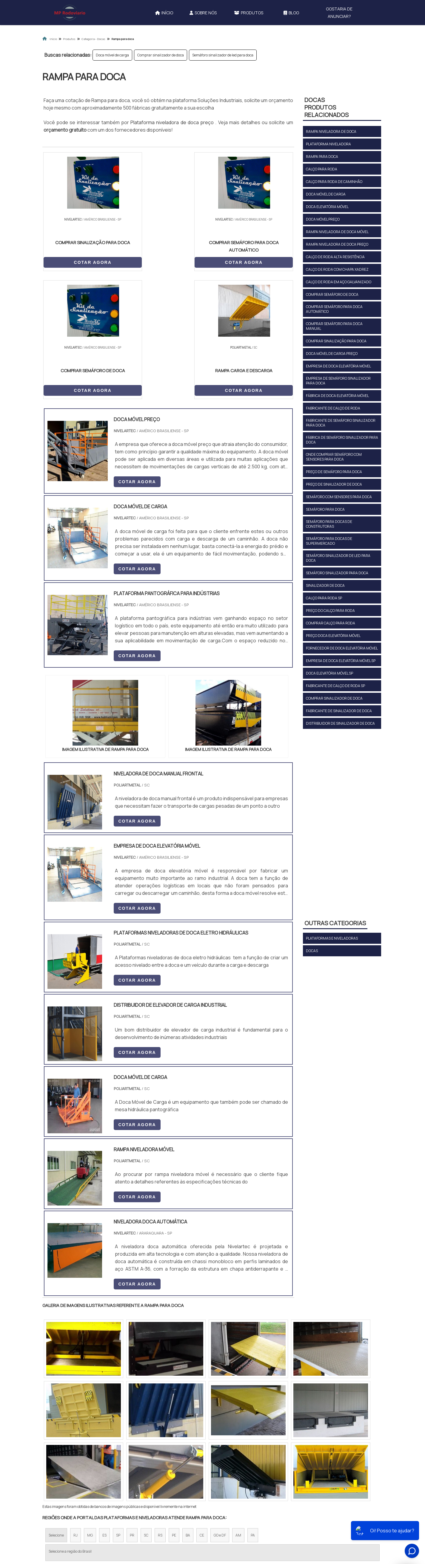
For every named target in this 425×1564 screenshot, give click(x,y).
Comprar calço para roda (330, 623)
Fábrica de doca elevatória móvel (337, 395)
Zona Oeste (119, 1459)
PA (253, 1407)
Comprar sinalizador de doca (160, 55)
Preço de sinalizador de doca (334, 484)
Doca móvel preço (323, 219)
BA (188, 1407)
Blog (291, 12)
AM (238, 1407)
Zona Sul (145, 1459)
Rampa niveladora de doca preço (337, 244)
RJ (75, 1407)
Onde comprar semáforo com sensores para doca (334, 457)
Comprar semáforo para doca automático (334, 309)
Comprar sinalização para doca (336, 341)
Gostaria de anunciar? (339, 12)
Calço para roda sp (324, 598)
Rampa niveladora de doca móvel (337, 231)
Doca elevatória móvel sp (329, 673)
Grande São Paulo (203, 1459)
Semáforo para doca (325, 509)
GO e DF (220, 1407)
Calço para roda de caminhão (334, 181)
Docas (312, 950)
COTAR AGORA (74, 261)
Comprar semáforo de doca (332, 294)
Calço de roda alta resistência (335, 256)
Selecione (56, 1407)
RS (160, 1407)
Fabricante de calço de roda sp (335, 685)
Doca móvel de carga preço (332, 353)
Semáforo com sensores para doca (339, 496)
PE (174, 1407)
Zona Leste (170, 1459)
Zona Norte (91, 1459)
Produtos (248, 12)
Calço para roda (321, 169)
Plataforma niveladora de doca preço (172, 122)
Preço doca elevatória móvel (333, 635)
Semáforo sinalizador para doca (337, 572)
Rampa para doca (322, 156)
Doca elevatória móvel (327, 206)
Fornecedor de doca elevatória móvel (342, 648)
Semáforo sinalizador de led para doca (222, 55)
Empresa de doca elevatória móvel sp (340, 660)
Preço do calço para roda (330, 610)
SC (146, 1407)
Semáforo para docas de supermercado (329, 541)
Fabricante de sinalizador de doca (339, 710)
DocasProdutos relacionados (326, 107)
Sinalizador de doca (325, 585)
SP (118, 1407)
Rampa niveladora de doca (331, 131)
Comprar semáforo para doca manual (334, 326)
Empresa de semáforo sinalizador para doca (338, 381)
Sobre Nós (203, 12)
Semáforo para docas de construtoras (329, 524)
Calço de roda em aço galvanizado (338, 281)
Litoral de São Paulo (242, 1459)
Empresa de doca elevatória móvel (338, 366)
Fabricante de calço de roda (333, 408)
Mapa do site (297, 1515)
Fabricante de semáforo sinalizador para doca (340, 423)
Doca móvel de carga (112, 55)
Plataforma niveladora (328, 144)
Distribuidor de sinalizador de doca (340, 723)
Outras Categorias (335, 923)
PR (132, 1407)
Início (164, 12)
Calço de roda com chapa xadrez (337, 269)
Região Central (61, 1459)
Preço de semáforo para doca (334, 471)
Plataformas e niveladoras (332, 938)
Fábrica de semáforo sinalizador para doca (342, 440)
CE (202, 1407)
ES (104, 1407)
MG (90, 1407)
